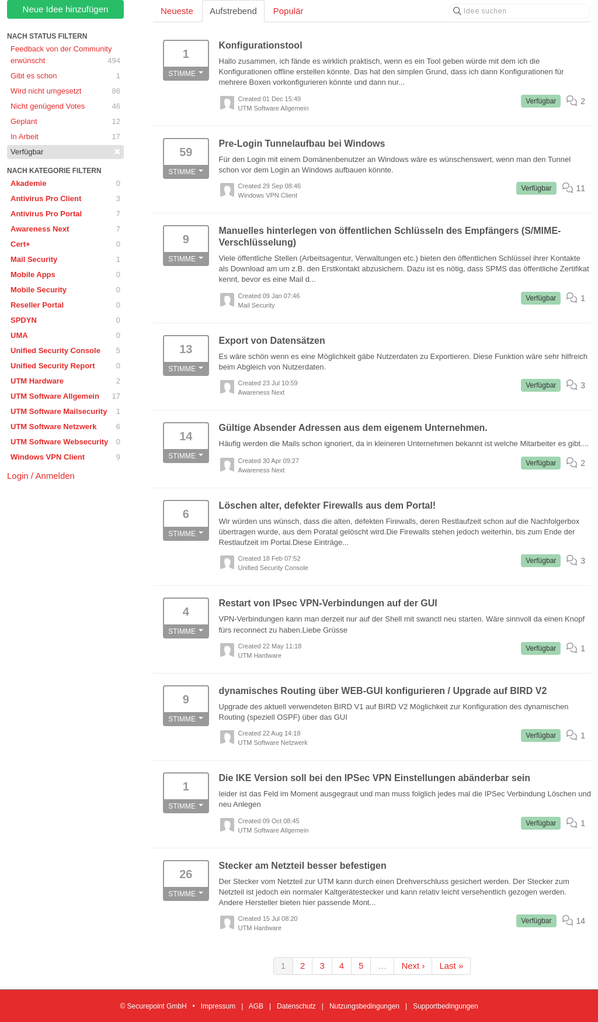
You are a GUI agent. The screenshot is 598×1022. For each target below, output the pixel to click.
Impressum (218, 1006)
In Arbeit (65, 137)
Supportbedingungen (445, 1006)
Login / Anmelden (41, 476)
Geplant (65, 121)
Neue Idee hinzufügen (66, 9)
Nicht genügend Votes (65, 106)
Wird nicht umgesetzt (65, 91)
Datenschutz (296, 1006)
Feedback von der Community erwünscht (65, 55)
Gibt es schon (65, 76)
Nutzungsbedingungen (364, 1006)
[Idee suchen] (519, 11)
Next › (413, 966)
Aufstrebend (233, 11)
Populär (288, 11)
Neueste (177, 11)
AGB (256, 1006)
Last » (451, 966)
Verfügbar (65, 151)
